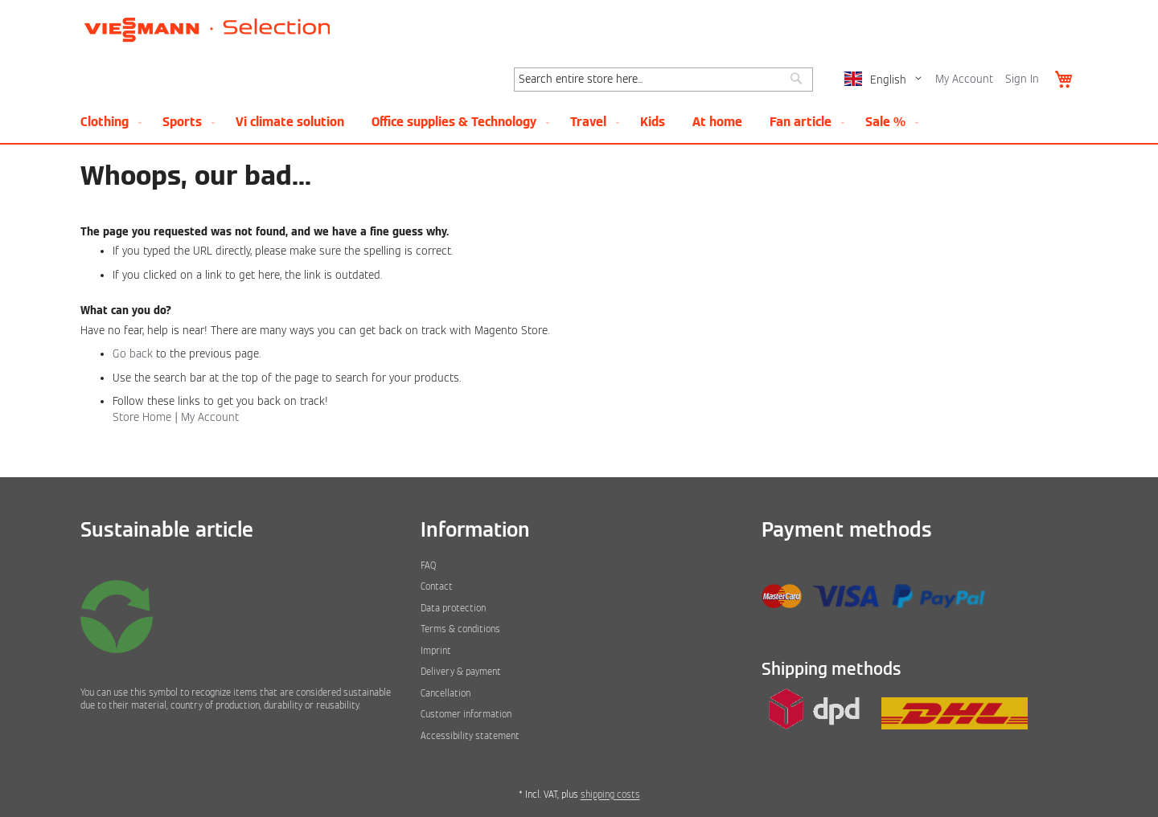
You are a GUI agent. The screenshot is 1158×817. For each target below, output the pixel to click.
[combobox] (663, 79)
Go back (133, 354)
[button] (885, 79)
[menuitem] (108, 121)
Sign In (1022, 79)
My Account (964, 79)
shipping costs (610, 794)
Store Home (142, 417)
